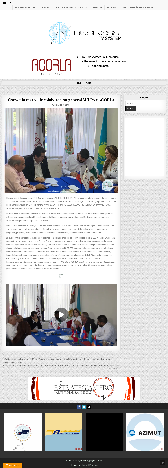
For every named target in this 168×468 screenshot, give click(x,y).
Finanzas (97, 7)
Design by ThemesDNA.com (84, 465)
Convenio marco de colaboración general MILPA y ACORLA (61, 99)
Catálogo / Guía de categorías (137, 7)
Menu (9, 2)
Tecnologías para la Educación (71, 7)
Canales (45, 7)
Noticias (111, 7)
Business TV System (25, 7)
